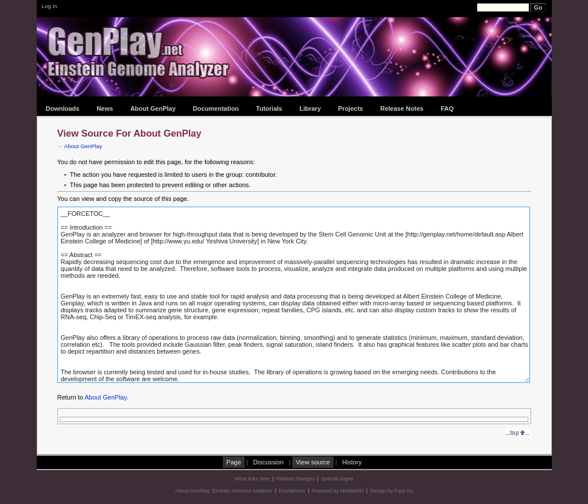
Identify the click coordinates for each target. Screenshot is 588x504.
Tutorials (269, 108)
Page (233, 462)
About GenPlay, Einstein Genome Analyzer (223, 491)
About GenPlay (153, 108)
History (352, 462)
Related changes (295, 479)
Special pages (337, 479)
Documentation (216, 108)
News (104, 108)
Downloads (63, 108)
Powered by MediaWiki (338, 491)
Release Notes (401, 108)
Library (309, 108)
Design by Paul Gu (391, 491)
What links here (252, 479)
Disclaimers (292, 491)
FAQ (447, 108)
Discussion (268, 462)
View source (313, 462)
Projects (350, 108)
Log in (49, 6)
